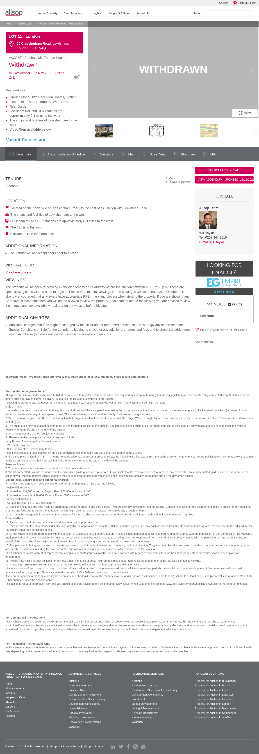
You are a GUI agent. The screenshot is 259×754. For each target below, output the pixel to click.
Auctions (74, 680)
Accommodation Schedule (63, 154)
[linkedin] (113, 746)
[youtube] (143, 746)
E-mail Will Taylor (211, 242)
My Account (12, 711)
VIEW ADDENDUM (226, 179)
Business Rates (78, 690)
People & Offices (15, 697)
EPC (210, 154)
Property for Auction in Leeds (212, 690)
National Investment (80, 712)
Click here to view (18, 272)
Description (21, 154)
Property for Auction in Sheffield (214, 717)
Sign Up (240, 3)
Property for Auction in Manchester (215, 708)
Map (128, 154)
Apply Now (224, 291)
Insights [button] (96, 13)
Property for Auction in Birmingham (216, 680)
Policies (10, 715)
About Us (11, 702)
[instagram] (135, 746)
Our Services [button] (72, 13)
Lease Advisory (78, 708)
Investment (138, 699)
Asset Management (80, 685)
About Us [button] (143, 13)
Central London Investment (85, 694)
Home (8, 23)
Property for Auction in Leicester (214, 694)
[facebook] (128, 746)
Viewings (103, 154)
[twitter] (121, 746)
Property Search (24, 23)
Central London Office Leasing (87, 699)
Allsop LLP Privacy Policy (64, 746)
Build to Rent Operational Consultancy (154, 690)
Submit (254, 13)
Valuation (74, 726)
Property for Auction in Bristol (212, 685)
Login (253, 2)
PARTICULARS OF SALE (224, 170)
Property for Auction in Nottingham (215, 712)
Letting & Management (145, 708)
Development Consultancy (84, 703)
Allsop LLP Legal (93, 746)
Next (252, 69)
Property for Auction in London (213, 703)
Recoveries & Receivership (85, 721)
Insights (10, 692)
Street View (154, 154)
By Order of (172, 178)
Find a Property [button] (47, 13)
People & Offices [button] (119, 13)
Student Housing (142, 717)
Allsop (13, 12)
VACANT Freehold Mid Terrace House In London (61, 23)
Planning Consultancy (82, 717)
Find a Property (14, 688)
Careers (223, 2)
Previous (94, 69)
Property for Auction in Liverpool (214, 699)
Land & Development (144, 703)
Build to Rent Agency (144, 685)
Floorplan (184, 154)
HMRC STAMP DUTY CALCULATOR (221, 330)
